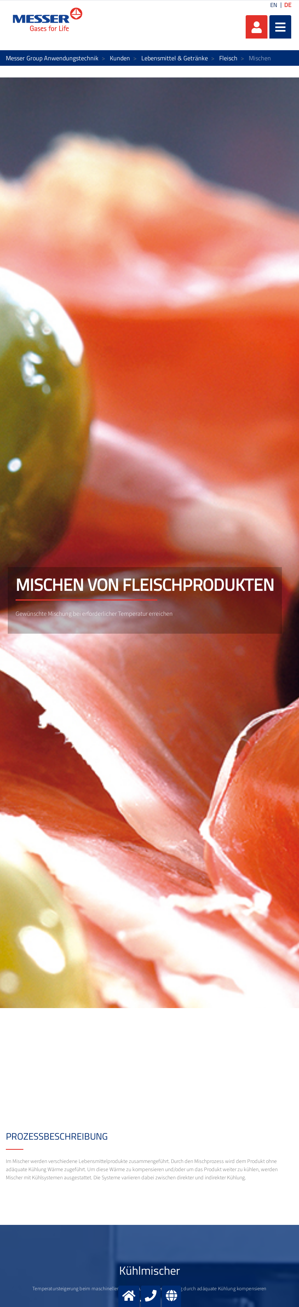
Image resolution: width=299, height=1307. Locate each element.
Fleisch (228, 58)
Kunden (120, 58)
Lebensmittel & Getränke (174, 58)
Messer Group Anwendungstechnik (52, 58)
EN (273, 4)
